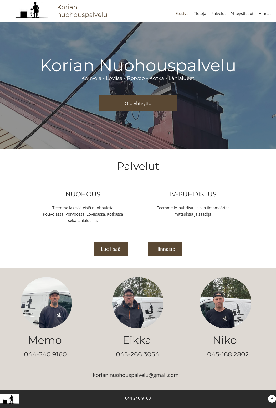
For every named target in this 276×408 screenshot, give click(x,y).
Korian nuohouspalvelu (82, 10)
